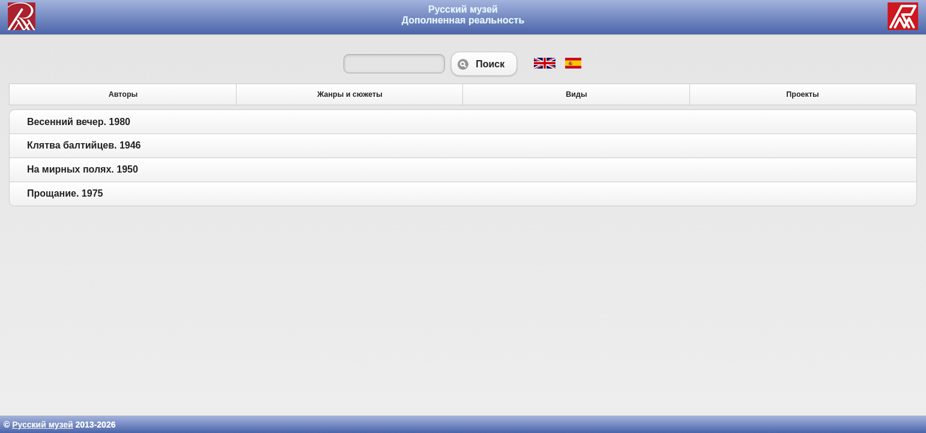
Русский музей (42, 424)
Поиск (484, 63)
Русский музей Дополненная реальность (463, 14)
